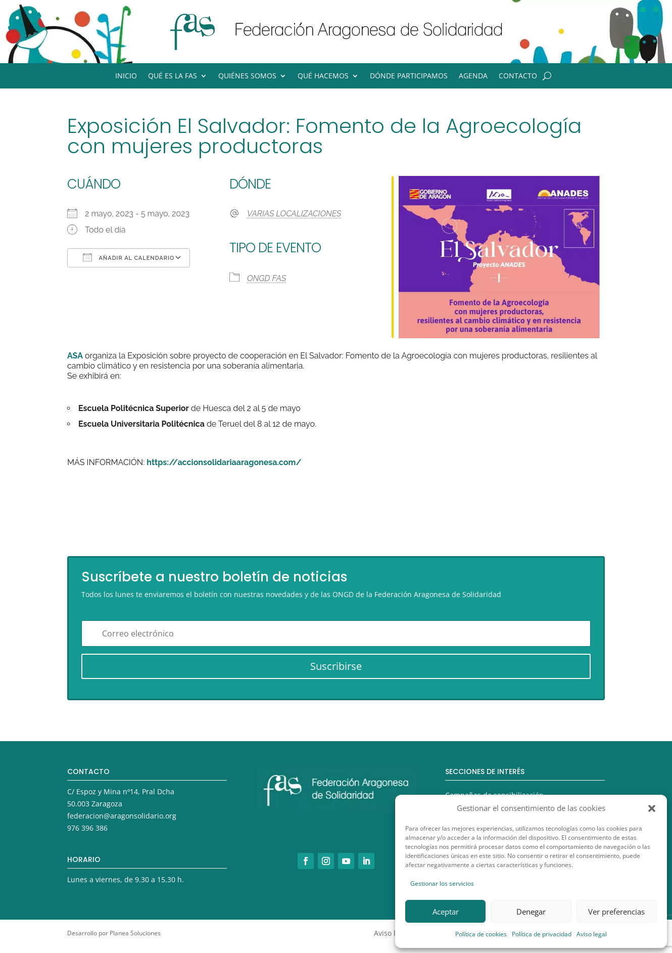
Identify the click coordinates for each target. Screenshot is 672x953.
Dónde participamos (409, 76)
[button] (652, 808)
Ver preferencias (616, 911)
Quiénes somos (247, 76)
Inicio (126, 76)
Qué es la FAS (172, 76)
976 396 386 (87, 828)
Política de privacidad (541, 934)
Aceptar (446, 911)
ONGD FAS (266, 278)
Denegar (531, 911)
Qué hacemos (323, 76)
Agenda (473, 76)
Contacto (518, 76)
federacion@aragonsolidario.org (121, 816)
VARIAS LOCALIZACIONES (294, 213)
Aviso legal (592, 934)
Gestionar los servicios (442, 883)
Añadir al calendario (128, 257)
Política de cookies (481, 934)
